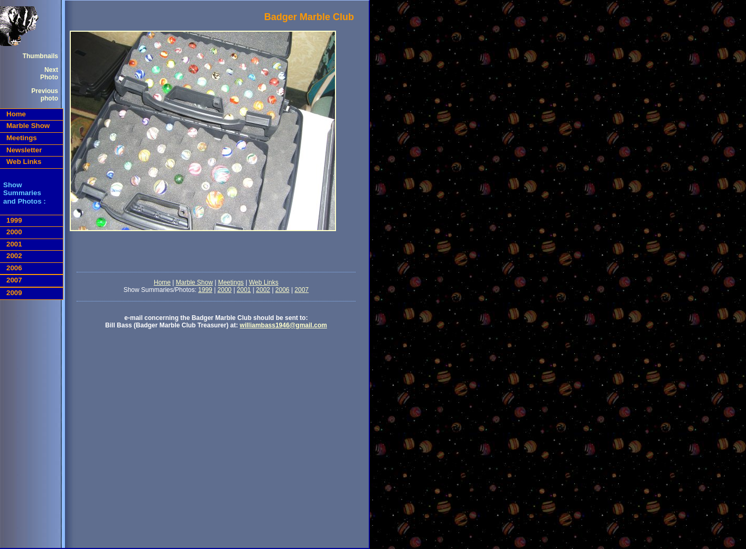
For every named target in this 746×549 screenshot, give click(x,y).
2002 (14, 256)
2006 (14, 268)
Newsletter (24, 150)
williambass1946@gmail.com (283, 325)
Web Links (23, 162)
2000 (14, 232)
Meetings (21, 138)
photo (49, 98)
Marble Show (28, 126)
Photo (49, 77)
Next (51, 70)
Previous (44, 91)
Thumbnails (40, 56)
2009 (14, 293)
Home (16, 114)
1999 (14, 220)
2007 (14, 280)
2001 (14, 244)
